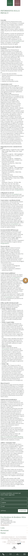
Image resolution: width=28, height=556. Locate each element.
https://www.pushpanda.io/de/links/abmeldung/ (12, 436)
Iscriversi (22, 510)
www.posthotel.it (18, 41)
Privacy (4, 510)
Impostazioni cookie (21, 541)
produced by (16, 544)
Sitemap (8, 543)
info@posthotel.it (19, 189)
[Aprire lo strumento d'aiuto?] (25, 280)
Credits (4, 541)
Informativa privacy (11, 541)
